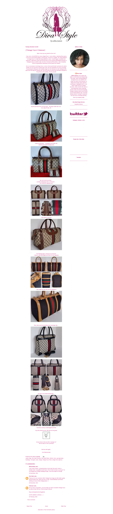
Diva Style (31, 476)
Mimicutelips (32, 466)
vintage (40, 459)
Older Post (63, 506)
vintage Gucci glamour (57, 459)
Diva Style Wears (45, 458)
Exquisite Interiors (79, 104)
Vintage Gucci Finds (47, 459)
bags (30, 458)
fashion (51, 458)
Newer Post (29, 506)
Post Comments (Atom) (49, 509)
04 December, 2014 (33, 473)
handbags (28, 459)
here (50, 430)
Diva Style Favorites (36, 458)
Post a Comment (31, 499)
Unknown (31, 485)
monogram (33, 459)
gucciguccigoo (60, 458)
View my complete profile (78, 97)
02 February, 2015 (33, 496)
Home (46, 506)
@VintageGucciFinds (60, 60)
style (37, 459)
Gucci (55, 458)
